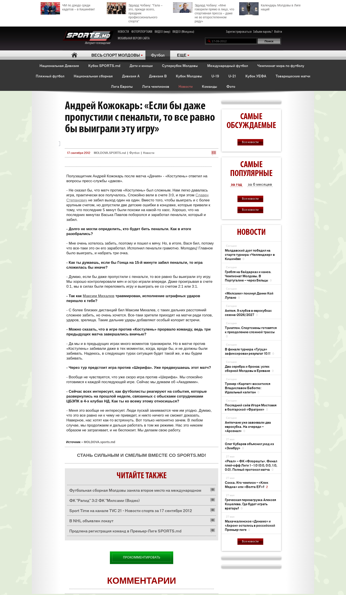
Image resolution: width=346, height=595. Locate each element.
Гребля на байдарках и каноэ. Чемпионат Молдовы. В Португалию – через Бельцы (248, 276)
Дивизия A (131, 75)
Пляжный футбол (50, 75)
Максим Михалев (98, 296)
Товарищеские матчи (293, 75)
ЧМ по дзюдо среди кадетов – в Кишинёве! (68, 6)
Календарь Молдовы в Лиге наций (270, 6)
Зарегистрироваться (239, 32)
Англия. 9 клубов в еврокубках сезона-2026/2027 (248, 312)
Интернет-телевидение (88, 38)
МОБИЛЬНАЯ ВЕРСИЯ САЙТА (134, 38)
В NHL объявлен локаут (91, 520)
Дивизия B (158, 75)
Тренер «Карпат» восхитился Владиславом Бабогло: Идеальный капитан (247, 387)
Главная (74, 55)
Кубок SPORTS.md (104, 65)
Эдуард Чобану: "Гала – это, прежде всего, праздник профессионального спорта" (134, 12)
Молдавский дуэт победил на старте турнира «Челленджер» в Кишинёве (250, 254)
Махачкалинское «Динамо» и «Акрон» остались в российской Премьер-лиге (250, 525)
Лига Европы (122, 86)
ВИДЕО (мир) (162, 32)
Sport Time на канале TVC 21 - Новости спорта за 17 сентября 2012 (130, 510)
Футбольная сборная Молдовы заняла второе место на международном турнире (135, 491)
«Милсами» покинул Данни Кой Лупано (249, 295)
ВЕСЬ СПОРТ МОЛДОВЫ (115, 54)
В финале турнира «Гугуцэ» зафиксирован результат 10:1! (249, 351)
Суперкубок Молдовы (180, 65)
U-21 (232, 75)
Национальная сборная (93, 75)
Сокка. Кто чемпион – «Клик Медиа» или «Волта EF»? (246, 484)
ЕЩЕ (181, 54)
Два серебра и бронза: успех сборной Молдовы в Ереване (249, 368)
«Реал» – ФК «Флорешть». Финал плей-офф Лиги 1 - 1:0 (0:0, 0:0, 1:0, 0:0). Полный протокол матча (251, 465)
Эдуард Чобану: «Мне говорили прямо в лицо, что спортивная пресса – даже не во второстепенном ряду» (203, 12)
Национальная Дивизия (59, 65)
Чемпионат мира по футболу (280, 65)
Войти (278, 32)
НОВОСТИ (123, 32)
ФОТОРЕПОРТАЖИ (141, 32)
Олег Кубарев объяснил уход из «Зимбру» (249, 446)
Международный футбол (227, 65)
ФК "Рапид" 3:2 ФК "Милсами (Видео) (104, 500)
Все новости (250, 142)
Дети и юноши (141, 65)
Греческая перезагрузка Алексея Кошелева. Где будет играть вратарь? (250, 503)
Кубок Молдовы (189, 75)
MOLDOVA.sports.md (99, 442)
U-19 (215, 75)
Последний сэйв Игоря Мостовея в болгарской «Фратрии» (250, 407)
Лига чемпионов (155, 86)
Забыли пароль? (263, 32)
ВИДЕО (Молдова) (183, 32)
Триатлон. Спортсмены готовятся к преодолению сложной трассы (251, 331)
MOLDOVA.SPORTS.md (110, 153)
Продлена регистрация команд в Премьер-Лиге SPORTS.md (125, 530)
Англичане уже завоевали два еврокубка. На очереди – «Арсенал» (248, 426)
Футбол (158, 54)
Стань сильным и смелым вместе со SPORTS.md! (141, 455)
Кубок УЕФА (255, 75)
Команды (209, 86)
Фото (230, 86)
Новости (186, 86)
